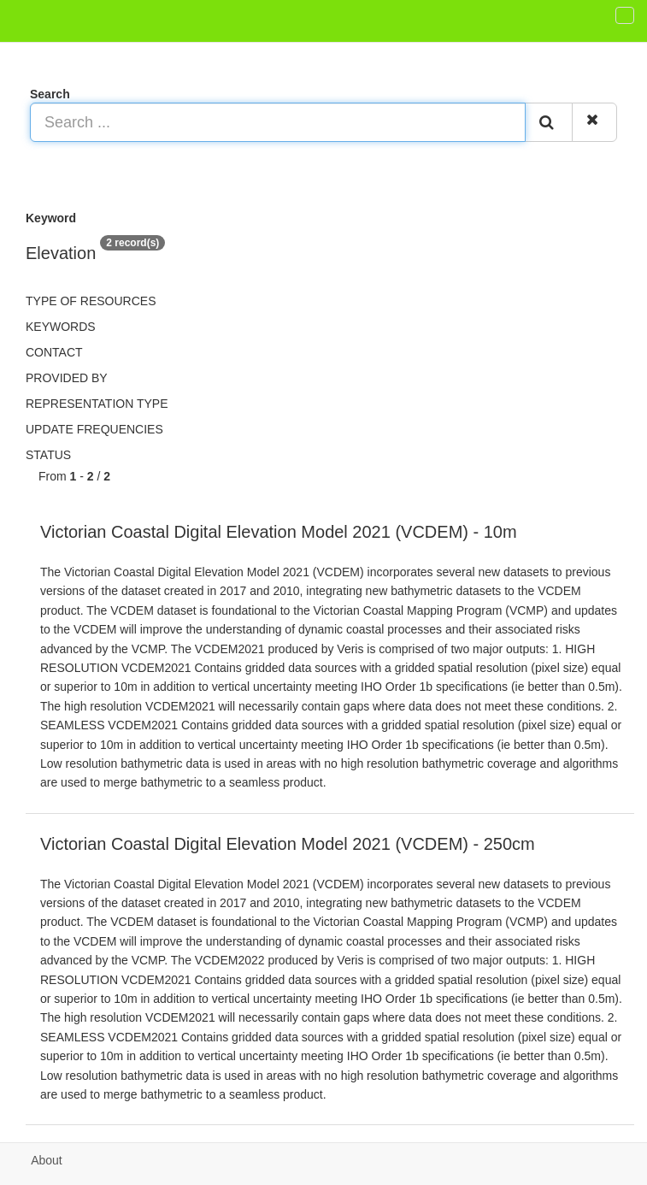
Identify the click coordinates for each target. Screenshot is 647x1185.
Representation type (97, 403)
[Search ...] (278, 122)
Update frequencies (94, 429)
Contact (54, 352)
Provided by (67, 378)
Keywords (61, 326)
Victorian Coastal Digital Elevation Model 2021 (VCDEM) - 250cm (287, 843)
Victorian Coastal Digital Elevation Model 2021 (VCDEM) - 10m (278, 531)
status (48, 455)
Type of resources (91, 301)
